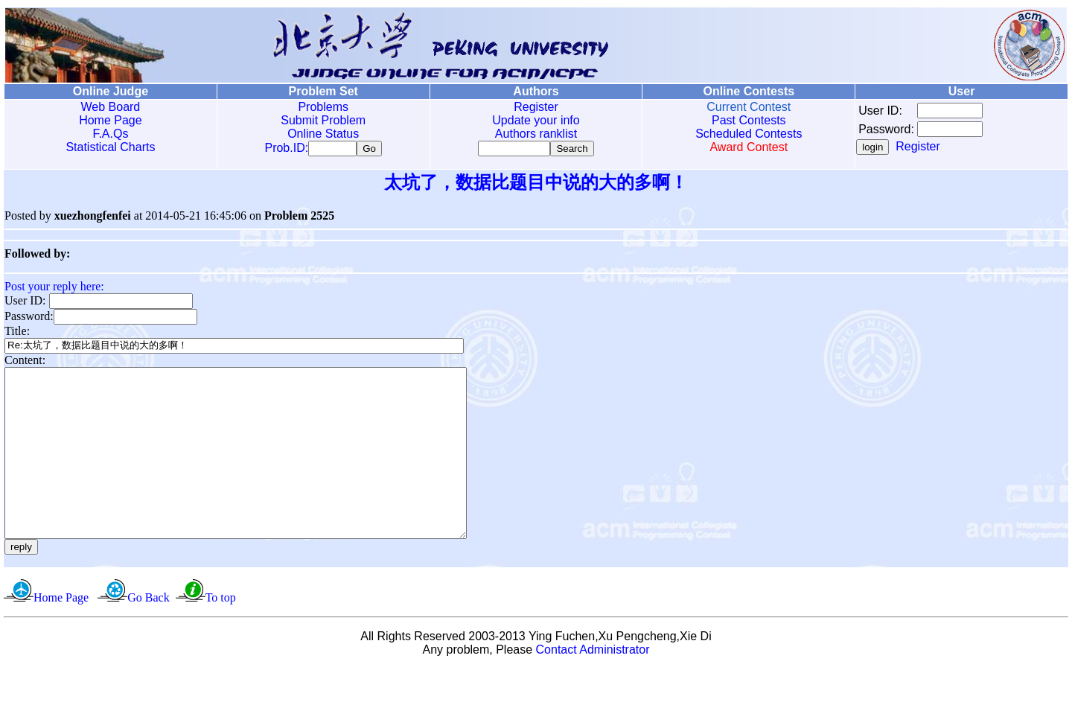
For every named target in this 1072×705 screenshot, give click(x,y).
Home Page (110, 120)
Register (536, 107)
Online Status (323, 133)
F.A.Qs (110, 133)
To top (220, 634)
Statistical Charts (110, 147)
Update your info (535, 120)
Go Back (148, 634)
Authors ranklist (536, 133)
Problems (323, 107)
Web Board (111, 107)
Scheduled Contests (748, 133)
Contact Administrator (593, 686)
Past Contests (749, 120)
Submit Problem (323, 120)
